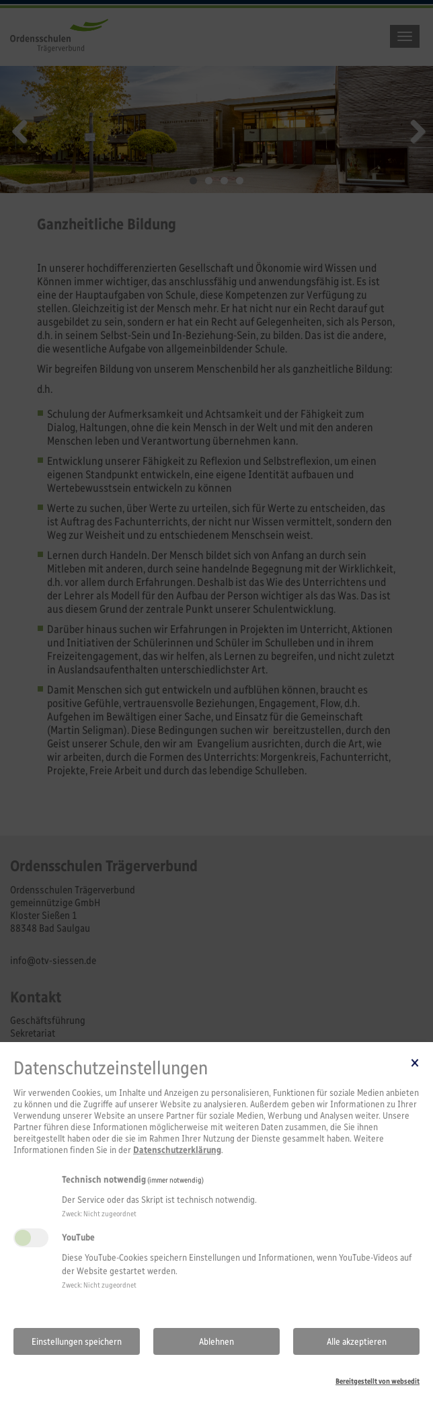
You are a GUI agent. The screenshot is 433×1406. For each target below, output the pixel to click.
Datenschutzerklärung (177, 1150)
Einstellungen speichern (77, 1341)
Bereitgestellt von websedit (378, 1381)
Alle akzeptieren (357, 1341)
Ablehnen (216, 1341)
